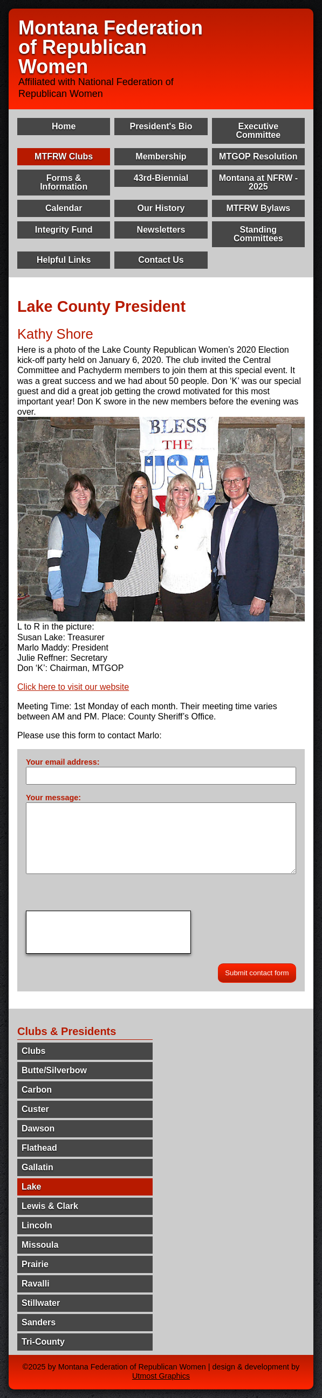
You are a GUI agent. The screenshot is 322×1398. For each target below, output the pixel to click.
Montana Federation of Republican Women (110, 47)
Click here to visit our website (73, 686)
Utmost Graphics (161, 1376)
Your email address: (63, 762)
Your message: (53, 797)
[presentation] (108, 932)
